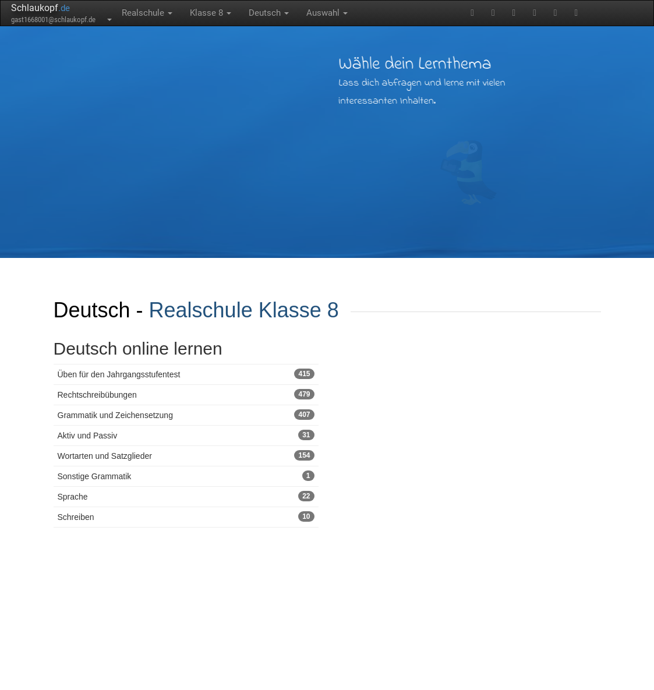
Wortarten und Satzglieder (186, 455)
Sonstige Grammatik (186, 475)
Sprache (186, 496)
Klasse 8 (210, 13)
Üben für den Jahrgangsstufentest (186, 374)
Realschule (147, 13)
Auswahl (327, 13)
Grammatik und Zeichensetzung (186, 414)
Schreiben (186, 516)
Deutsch (269, 13)
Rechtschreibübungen (186, 394)
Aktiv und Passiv (186, 435)
